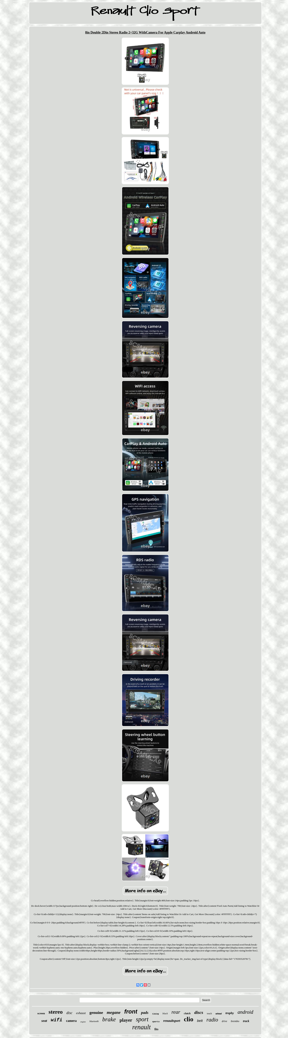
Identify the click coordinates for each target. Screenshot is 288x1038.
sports (156, 1022)
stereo (56, 1012)
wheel (219, 1013)
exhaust (81, 1013)
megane (113, 1012)
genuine (96, 1012)
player (126, 1020)
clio (188, 1019)
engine (83, 1022)
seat (44, 1021)
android (245, 1012)
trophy (229, 1013)
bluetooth (94, 1021)
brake (109, 1019)
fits (156, 1029)
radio (212, 1020)
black (165, 1013)
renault (141, 1027)
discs (198, 1012)
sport (142, 1019)
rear (175, 1012)
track (246, 1021)
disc (69, 1013)
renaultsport (171, 1021)
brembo (235, 1021)
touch (209, 1013)
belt (200, 1021)
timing (155, 1014)
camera (71, 1021)
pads (144, 1012)
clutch (187, 1013)
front (130, 1011)
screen (41, 1013)
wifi (56, 1020)
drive (224, 1021)
